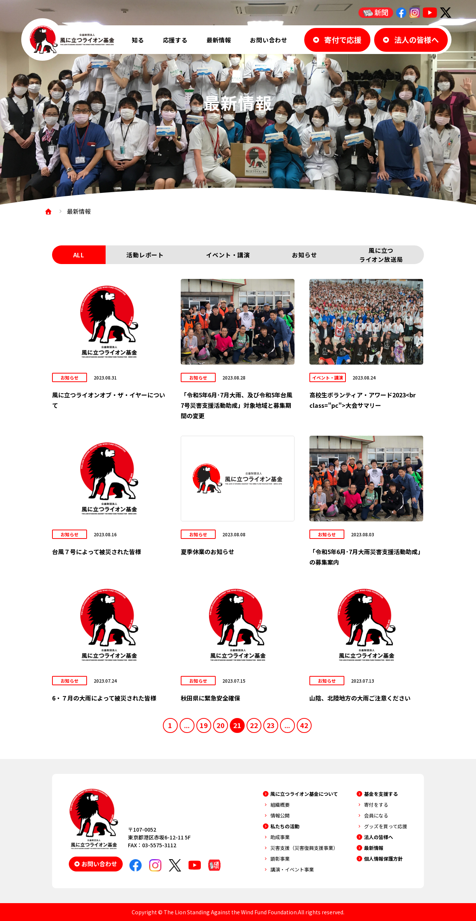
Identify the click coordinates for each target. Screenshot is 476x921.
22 (254, 725)
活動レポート (145, 254)
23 (271, 725)
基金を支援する (381, 793)
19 (204, 725)
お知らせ (304, 254)
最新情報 (218, 39)
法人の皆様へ (378, 837)
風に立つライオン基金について (304, 793)
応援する (175, 39)
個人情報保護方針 (383, 858)
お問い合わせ (268, 39)
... (187, 725)
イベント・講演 (228, 254)
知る (138, 39)
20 (220, 725)
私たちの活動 (284, 826)
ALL (78, 254)
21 (237, 725)
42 (304, 725)
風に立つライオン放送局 (381, 255)
